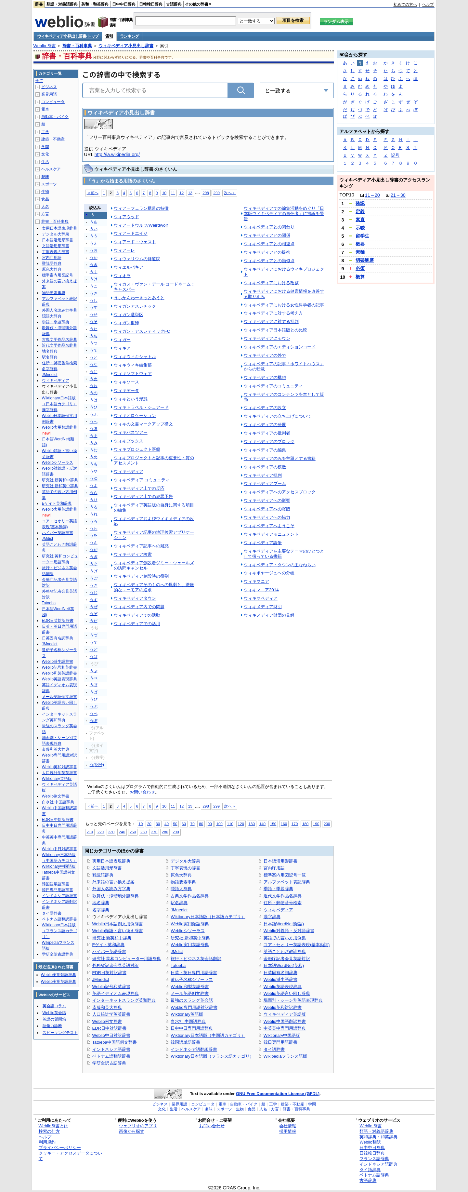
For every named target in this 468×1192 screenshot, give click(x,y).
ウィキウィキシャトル (135, 356)
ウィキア (122, 348)
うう (94, 236)
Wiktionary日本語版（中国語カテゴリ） (208, 1035)
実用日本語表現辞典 (111, 861)
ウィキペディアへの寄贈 (267, 508)
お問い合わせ (142, 792)
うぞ (94, 613)
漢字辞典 (272, 916)
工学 (45, 131)
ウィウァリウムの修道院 (137, 258)
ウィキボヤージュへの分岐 (269, 572)
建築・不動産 (53, 139)
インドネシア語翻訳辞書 (194, 1049)
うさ (94, 293)
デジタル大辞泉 (185, 861)
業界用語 (49, 94)
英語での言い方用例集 (285, 937)
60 (184, 824)
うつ (94, 343)
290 (176, 832)
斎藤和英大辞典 (107, 1007)
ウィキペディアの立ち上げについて (277, 416)
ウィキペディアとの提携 (267, 252)
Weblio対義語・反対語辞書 (289, 930)
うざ (94, 585)
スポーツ (49, 184)
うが (94, 549)
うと (94, 357)
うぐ (94, 564)
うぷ (94, 706)
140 (262, 824)
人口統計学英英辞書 (111, 1014)
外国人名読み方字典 (111, 888)
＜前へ (92, 193)
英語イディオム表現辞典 (115, 993)
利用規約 (47, 1142)
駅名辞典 (179, 902)
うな (94, 364)
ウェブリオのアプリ (138, 1125)
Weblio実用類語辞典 (190, 923)
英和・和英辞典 (95, 4)
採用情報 (287, 1131)
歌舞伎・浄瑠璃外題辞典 (115, 895)
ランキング (129, 36)
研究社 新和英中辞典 (190, 937)
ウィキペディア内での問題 (139, 606)
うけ (94, 279)
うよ (94, 485)
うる (94, 507)
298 (205, 193)
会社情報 (287, 1125)
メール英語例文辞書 (190, 993)
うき (94, 264)
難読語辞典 (102, 875)
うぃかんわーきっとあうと (139, 297)
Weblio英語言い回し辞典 (287, 993)
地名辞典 (100, 902)
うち (94, 336)
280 (165, 832)
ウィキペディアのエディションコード (280, 346)
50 (175, 824)
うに (94, 371)
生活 (45, 161)
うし (94, 300)
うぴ (94, 699)
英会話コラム (54, 1006)
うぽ (94, 720)
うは (94, 400)
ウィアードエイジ (131, 233)
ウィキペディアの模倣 (265, 466)
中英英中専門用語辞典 (285, 1028)
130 (252, 824)
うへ (94, 421)
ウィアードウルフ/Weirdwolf (141, 225)
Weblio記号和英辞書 (111, 986)
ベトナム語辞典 (374, 1174)
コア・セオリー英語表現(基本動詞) (297, 944)
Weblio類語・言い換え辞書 (117, 930)
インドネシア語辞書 (111, 1049)
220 (101, 832)
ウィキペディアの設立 (265, 407)
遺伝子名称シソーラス (192, 979)
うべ (94, 678)
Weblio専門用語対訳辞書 (194, 1007)
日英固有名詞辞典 (280, 972)
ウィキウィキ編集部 (133, 365)
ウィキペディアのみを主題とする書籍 (280, 458)
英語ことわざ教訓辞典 (285, 951)
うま (94, 436)
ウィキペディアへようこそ (269, 525)
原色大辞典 (181, 875)
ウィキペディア (128, 471)
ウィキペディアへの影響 (267, 500)
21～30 (398, 195)
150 (273, 824)
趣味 (45, 176)
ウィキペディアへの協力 (267, 517)
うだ (94, 621)
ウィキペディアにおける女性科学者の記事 (284, 304)
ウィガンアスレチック (135, 306)
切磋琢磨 (365, 260)
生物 (45, 191)
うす (94, 307)
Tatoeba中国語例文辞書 (114, 1042)
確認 (360, 203)
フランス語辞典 (374, 1158)
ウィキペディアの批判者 (267, 433)
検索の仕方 (49, 1131)
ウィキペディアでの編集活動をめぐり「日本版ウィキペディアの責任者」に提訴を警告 (284, 213)
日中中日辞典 (124, 4)
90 (210, 824)
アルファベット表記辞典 (287, 881)
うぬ (94, 379)
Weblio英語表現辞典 (283, 986)
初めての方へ (405, 4)
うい (94, 229)
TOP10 (346, 194)
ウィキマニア (256, 581)
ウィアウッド (126, 216)
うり (94, 500)
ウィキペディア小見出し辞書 (125, 45)
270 (154, 832)
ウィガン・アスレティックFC (142, 331)
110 (230, 824)
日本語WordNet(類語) (284, 923)
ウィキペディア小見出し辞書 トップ (68, 36)
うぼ (94, 685)
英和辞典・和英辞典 (378, 1136)
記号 (395, 155)
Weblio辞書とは (53, 1125)
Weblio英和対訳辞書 (283, 1007)
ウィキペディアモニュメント (271, 534)
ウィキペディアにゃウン (267, 338)
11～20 (372, 195)
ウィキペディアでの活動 (137, 615)
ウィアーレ (124, 250)
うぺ (94, 713)
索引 (109, 36)
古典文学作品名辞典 (190, 895)
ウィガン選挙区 (128, 314)
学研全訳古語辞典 (109, 1063)
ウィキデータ (126, 390)
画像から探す (131, 1131)
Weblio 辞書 (44, 45)
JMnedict (100, 979)
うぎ (94, 557)
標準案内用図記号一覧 (285, 875)
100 (219, 824)
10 (164, 193)
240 (122, 832)
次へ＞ (230, 193)
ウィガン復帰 (126, 322)
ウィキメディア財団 (263, 606)
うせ (94, 314)
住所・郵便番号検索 (283, 902)
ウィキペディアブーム (265, 483)
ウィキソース (126, 382)
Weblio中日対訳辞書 (111, 1035)
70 (192, 824)
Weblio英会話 (54, 1013)
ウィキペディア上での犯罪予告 (143, 496)
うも (94, 464)
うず (94, 599)
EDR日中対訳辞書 (109, 1028)
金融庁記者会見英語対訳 (287, 958)
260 (143, 832)
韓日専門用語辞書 (280, 1042)
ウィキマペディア (261, 598)
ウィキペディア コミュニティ (142, 479)
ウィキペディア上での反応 (139, 488)
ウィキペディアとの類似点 (269, 260)
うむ (94, 450)
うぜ (94, 607)
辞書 (39, 4)
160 (284, 824)
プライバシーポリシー (60, 1147)
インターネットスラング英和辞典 (124, 1000)
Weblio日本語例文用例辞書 (117, 923)
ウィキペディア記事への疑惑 (141, 545)
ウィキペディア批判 (263, 475)
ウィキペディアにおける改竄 (271, 282)
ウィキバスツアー (131, 432)
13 (190, 193)
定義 (360, 211)
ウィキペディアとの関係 (267, 235)
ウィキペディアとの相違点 (269, 243)
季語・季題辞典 (278, 888)
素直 (360, 219)
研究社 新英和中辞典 (112, 937)
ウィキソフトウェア (133, 373)
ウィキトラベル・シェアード (141, 407)
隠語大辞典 (181, 888)
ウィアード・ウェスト (135, 241)
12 (181, 193)
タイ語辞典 (370, 1169)
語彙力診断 (52, 1026)
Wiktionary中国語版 (282, 1035)
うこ (94, 286)
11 (173, 193)
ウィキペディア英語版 (285, 1014)
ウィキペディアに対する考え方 (273, 313)
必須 (360, 268)
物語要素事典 (183, 881)
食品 (45, 199)
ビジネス (49, 87)
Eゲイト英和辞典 (108, 944)
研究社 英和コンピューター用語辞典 (126, 958)
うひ (94, 407)
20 (149, 824)
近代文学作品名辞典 (283, 895)
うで (94, 642)
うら (94, 492)
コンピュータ (53, 102)
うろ (94, 521)
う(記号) (97, 764)
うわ (94, 528)
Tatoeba (178, 965)
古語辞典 (174, 4)
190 (316, 824)
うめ (94, 457)
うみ (94, 443)
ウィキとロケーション (135, 415)
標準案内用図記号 (57, 275)
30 (158, 824)
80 (201, 824)
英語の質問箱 (54, 1019)
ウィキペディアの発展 (265, 424)
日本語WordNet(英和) (284, 965)
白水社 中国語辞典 (188, 1021)
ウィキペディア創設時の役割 (141, 576)
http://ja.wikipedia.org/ (117, 154)
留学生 (362, 235)
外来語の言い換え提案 (113, 881)
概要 (360, 244)
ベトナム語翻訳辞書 (111, 1056)
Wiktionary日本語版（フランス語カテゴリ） (212, 1056)
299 (216, 193)
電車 (45, 109)
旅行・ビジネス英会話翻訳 (196, 958)
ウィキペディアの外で (265, 355)
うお (94, 250)
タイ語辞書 (274, 1049)
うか (94, 257)
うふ (94, 414)
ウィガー (122, 339)
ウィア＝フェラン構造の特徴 (141, 208)
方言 (45, 214)
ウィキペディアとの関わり (269, 226)
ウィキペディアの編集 (265, 450)
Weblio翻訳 (370, 1142)
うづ (94, 635)
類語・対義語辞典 (62, 4)
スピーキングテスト (60, 1032)
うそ (94, 321)
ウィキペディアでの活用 (137, 623)
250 (133, 832)
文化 (45, 154)
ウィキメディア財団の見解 (269, 615)
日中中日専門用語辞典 (192, 1028)
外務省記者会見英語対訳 (115, 965)
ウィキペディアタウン (135, 598)
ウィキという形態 (131, 398)
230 (111, 832)
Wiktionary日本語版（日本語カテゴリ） (208, 916)
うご (94, 578)
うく (94, 272)
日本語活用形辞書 (280, 861)
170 (295, 824)
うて (94, 350)
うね (94, 385)
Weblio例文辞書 (107, 1021)
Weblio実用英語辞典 (190, 944)
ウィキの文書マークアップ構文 (143, 424)
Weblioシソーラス (187, 930)
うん (94, 542)
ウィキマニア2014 (261, 589)
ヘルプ (428, 4)
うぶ (94, 671)
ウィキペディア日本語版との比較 (275, 330)
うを (94, 535)
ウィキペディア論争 (263, 542)
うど (94, 649)
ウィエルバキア (128, 267)
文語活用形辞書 (107, 867)
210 (90, 832)
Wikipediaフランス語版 (285, 1056)
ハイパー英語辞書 (109, 951)
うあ (94, 222)
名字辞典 (100, 909)
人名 (45, 206)
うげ (94, 571)
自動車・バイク (55, 116)
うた (94, 329)
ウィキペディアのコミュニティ (273, 385)
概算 (360, 276)
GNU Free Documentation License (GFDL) (277, 1093)
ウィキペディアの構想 (265, 377)
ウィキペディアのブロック (269, 441)
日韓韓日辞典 (150, 4)
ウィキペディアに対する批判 (271, 321)
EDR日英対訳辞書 (109, 972)
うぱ (94, 692)
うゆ (94, 478)
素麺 (360, 252)
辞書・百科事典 (77, 45)
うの (94, 393)
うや (94, 471)
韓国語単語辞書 (185, 1042)
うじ (94, 592)
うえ (94, 243)
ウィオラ (122, 275)
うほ (94, 428)
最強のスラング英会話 (192, 1000)
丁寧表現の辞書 (185, 867)
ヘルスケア (51, 169)
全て (39, 81)
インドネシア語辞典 (378, 1164)
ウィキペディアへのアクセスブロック (280, 491)
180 (305, 824)
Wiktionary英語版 (187, 1014)
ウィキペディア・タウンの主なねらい (280, 564)
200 (327, 824)
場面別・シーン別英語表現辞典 (293, 1000)
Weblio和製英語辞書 (190, 986)
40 (166, 824)
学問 (45, 146)
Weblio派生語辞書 (280, 979)
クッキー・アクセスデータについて (70, 1156)
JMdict (177, 951)
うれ (94, 514)
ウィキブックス (128, 440)
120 (241, 824)
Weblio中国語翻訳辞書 (285, 1021)
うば (94, 656)
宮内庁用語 (274, 867)
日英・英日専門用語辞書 (194, 972)
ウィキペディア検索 (133, 554)
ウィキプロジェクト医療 (137, 449)
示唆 (360, 227)
